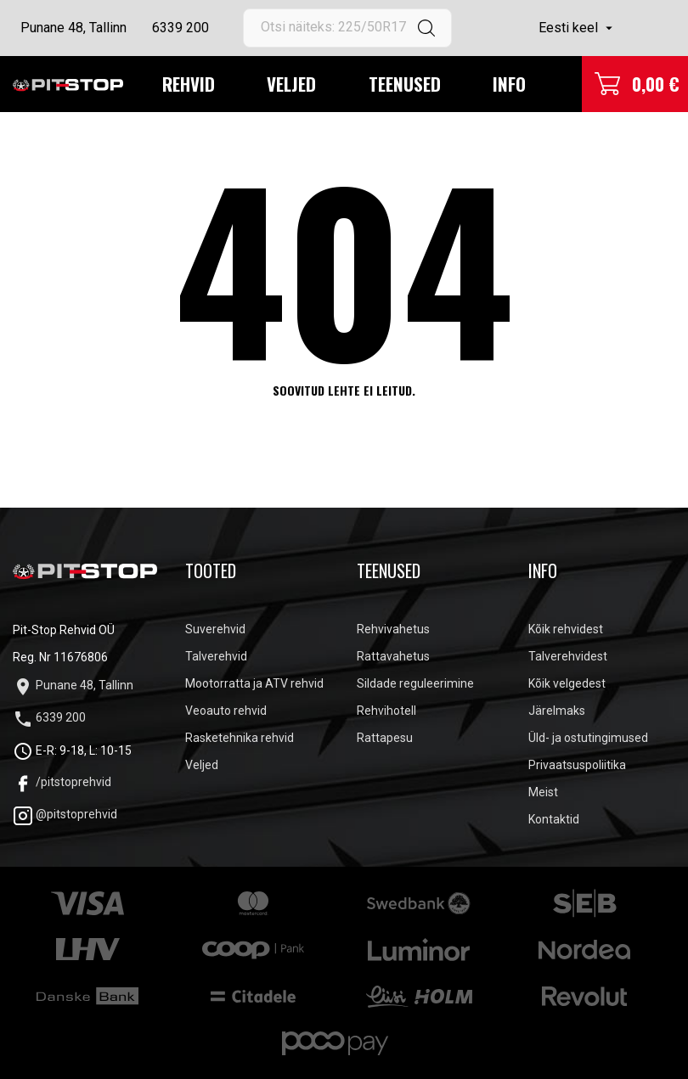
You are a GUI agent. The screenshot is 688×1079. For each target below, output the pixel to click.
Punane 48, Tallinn (73, 28)
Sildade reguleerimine (415, 683)
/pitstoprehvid (62, 782)
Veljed (291, 83)
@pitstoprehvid (65, 814)
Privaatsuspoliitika (577, 765)
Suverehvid (215, 629)
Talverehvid (216, 656)
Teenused (405, 83)
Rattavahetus (393, 656)
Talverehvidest (567, 656)
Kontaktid (553, 819)
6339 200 (180, 28)
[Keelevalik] (578, 28)
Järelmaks (556, 710)
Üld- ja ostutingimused (588, 738)
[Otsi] (347, 28)
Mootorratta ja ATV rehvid (254, 683)
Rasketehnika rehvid (239, 738)
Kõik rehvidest (565, 629)
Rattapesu (385, 738)
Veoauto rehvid (226, 710)
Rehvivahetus (393, 629)
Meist (543, 792)
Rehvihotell (386, 710)
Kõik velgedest (567, 683)
